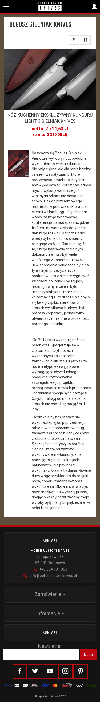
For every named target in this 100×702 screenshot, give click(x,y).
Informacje (50, 613)
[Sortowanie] (85, 40)
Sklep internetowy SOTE (50, 696)
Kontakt (50, 632)
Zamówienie (50, 594)
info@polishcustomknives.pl (50, 575)
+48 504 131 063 (50, 569)
